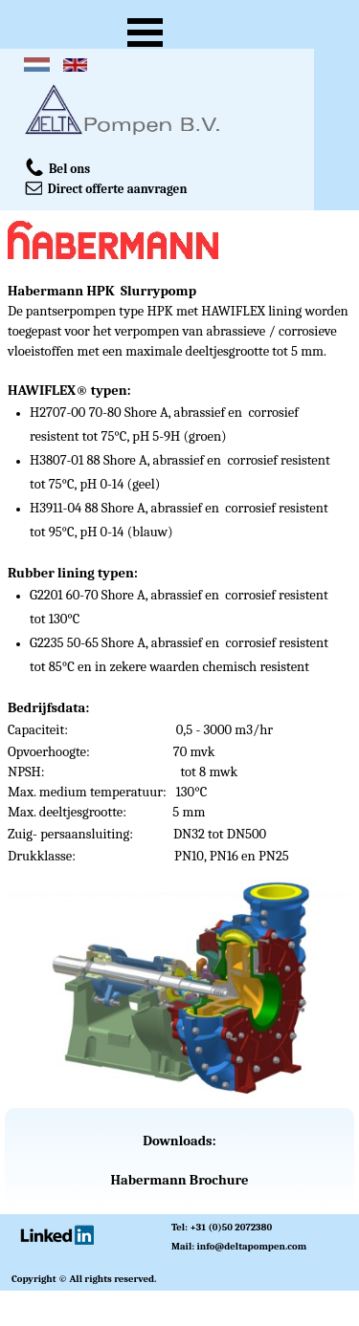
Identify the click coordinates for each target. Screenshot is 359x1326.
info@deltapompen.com (252, 1246)
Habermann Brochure (179, 1180)
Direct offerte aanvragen (106, 187)
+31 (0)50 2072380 (231, 1227)
